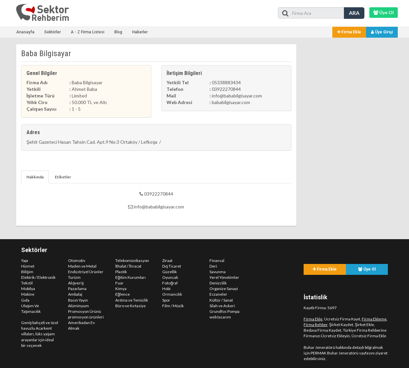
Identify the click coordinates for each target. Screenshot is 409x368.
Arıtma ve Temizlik (131, 300)
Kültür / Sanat (221, 300)
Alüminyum (78, 305)
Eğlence (122, 294)
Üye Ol (367, 269)
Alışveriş (76, 282)
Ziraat (167, 260)
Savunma (217, 271)
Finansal (216, 260)
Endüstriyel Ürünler (85, 271)
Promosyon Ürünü (84, 311)
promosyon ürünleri (86, 316)
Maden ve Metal (82, 266)
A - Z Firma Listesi (87, 32)
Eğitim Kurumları (130, 277)
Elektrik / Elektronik (38, 277)
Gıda (25, 300)
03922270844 (156, 194)
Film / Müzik (173, 305)
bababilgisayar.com (231, 102)
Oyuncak (170, 277)
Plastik (121, 271)
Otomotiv (76, 260)
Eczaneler (218, 294)
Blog (118, 32)
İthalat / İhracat (128, 266)
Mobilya (28, 288)
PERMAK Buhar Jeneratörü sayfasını (343, 352)
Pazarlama (77, 288)
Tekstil (27, 282)
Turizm (74, 277)
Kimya (121, 288)
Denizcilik (218, 282)
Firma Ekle (349, 32)
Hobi (166, 288)
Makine (27, 294)
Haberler (140, 32)
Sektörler (52, 32)
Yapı (24, 260)
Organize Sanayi (223, 288)
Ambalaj (75, 294)
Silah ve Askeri (222, 305)
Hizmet (27, 266)
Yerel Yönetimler (224, 277)
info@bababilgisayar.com (156, 206)
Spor (166, 300)
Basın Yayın (78, 300)
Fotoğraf (170, 282)
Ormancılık (172, 294)
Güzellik (169, 271)
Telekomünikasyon (132, 260)
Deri (213, 266)
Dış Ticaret (171, 266)
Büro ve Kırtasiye (130, 305)
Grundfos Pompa (224, 311)
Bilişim (27, 271)
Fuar (119, 282)
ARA (354, 13)
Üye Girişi (382, 32)
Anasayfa (25, 32)
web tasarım (220, 316)
